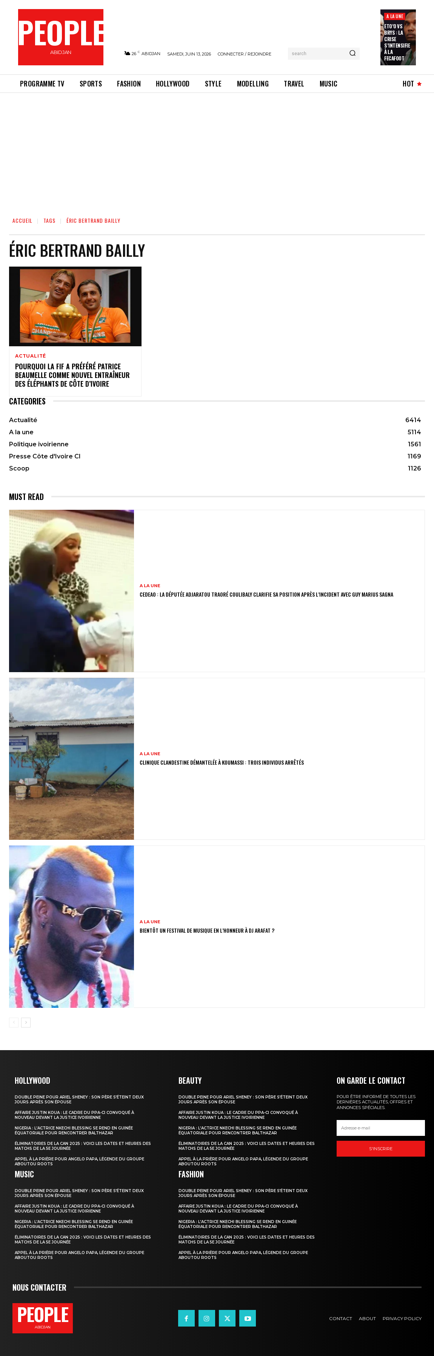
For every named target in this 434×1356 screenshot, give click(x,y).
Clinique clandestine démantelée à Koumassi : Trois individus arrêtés (222, 762)
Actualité (30, 356)
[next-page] (26, 1022)
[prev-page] (13, 1022)
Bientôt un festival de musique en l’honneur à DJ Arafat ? (207, 930)
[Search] (352, 54)
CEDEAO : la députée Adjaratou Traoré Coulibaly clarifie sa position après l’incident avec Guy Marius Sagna (266, 594)
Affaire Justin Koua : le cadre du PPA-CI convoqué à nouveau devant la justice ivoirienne (74, 1115)
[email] (381, 1128)
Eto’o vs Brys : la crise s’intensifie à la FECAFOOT (397, 42)
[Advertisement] (217, 149)
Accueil (22, 220)
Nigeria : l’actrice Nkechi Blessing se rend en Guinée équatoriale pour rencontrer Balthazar (74, 1130)
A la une (394, 16)
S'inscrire (380, 1148)
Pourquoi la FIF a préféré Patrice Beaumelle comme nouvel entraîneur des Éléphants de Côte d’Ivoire (72, 375)
